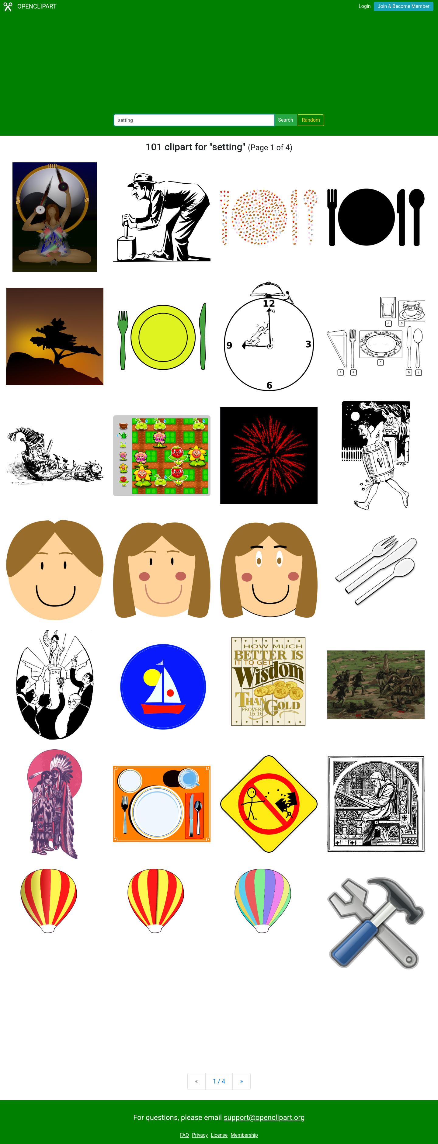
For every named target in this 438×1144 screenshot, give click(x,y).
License (219, 1135)
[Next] (241, 1081)
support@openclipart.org (264, 1117)
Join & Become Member (403, 6)
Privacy (200, 1135)
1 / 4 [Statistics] (219, 1081)
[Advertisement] (218, 63)
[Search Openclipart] (194, 120)
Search (285, 120)
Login (364, 6)
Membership (244, 1135)
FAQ (184, 1135)
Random (311, 120)
